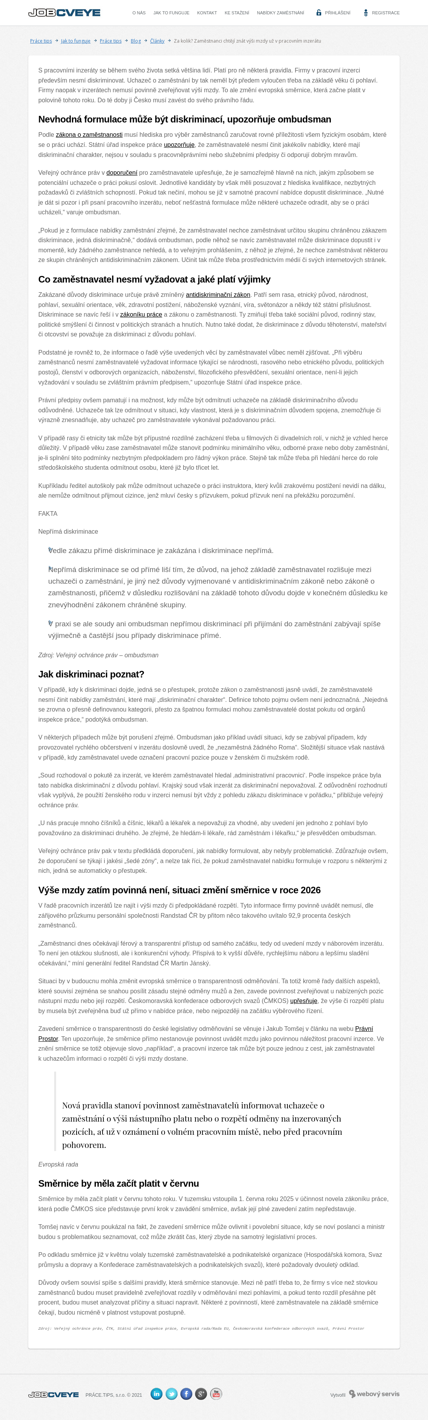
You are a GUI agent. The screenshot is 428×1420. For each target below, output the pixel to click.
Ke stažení (237, 12)
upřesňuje (303, 1001)
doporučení (121, 172)
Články (157, 41)
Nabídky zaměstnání (280, 12)
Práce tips (41, 41)
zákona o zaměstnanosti (89, 134)
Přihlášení (337, 12)
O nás (139, 12)
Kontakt (207, 12)
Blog (136, 41)
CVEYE (66, 13)
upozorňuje (179, 144)
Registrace (386, 12)
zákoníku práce (141, 314)
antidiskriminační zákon (218, 294)
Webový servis (374, 1394)
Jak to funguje (171, 12)
